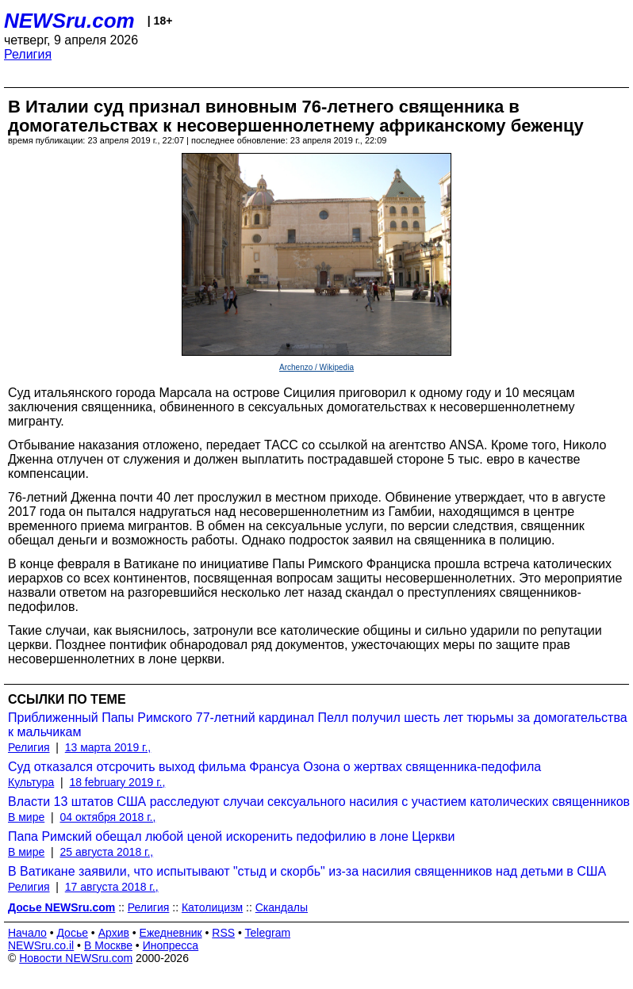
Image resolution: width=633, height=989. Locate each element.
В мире (26, 817)
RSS (223, 932)
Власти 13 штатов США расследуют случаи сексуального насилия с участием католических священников (319, 801)
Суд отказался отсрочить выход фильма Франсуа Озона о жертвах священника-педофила (274, 766)
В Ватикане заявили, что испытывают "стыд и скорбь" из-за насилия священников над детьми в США (307, 871)
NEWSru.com (69, 20)
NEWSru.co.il (41, 945)
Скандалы (281, 907)
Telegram (268, 932)
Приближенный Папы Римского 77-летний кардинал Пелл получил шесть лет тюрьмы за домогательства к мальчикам (317, 725)
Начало (27, 932)
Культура (31, 782)
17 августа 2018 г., (112, 886)
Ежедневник (171, 932)
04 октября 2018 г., (107, 817)
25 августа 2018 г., (106, 852)
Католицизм (212, 907)
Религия (28, 54)
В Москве (108, 945)
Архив (113, 932)
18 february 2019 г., (117, 782)
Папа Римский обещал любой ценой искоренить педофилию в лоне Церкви (231, 836)
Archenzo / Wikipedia (316, 367)
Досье (72, 932)
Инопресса (171, 945)
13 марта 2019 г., (108, 747)
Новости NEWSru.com (75, 958)
